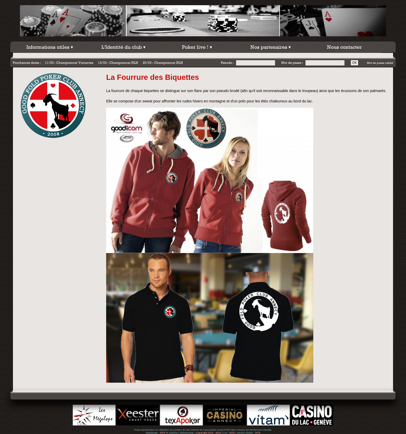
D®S (162, 432)
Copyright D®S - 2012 (208, 432)
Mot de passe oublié (380, 63)
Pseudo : (227, 62)
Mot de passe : (292, 62)
